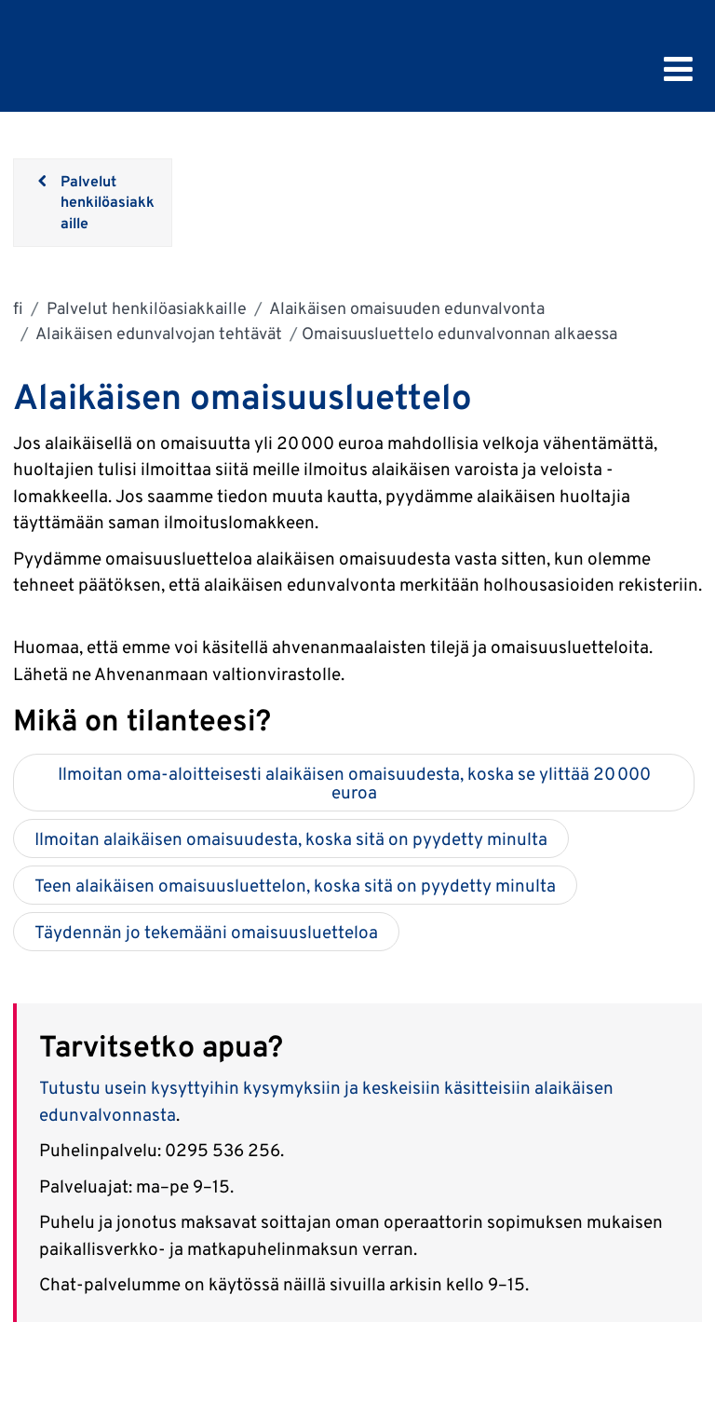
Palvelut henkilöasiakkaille (145, 308)
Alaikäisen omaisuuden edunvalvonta (405, 308)
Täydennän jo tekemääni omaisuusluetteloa (206, 931)
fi (18, 308)
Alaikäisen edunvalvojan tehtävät (157, 333)
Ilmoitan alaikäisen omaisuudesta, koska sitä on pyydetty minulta (290, 838)
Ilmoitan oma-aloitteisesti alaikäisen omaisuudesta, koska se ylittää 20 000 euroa (354, 782)
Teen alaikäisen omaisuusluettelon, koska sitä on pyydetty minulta (295, 885)
